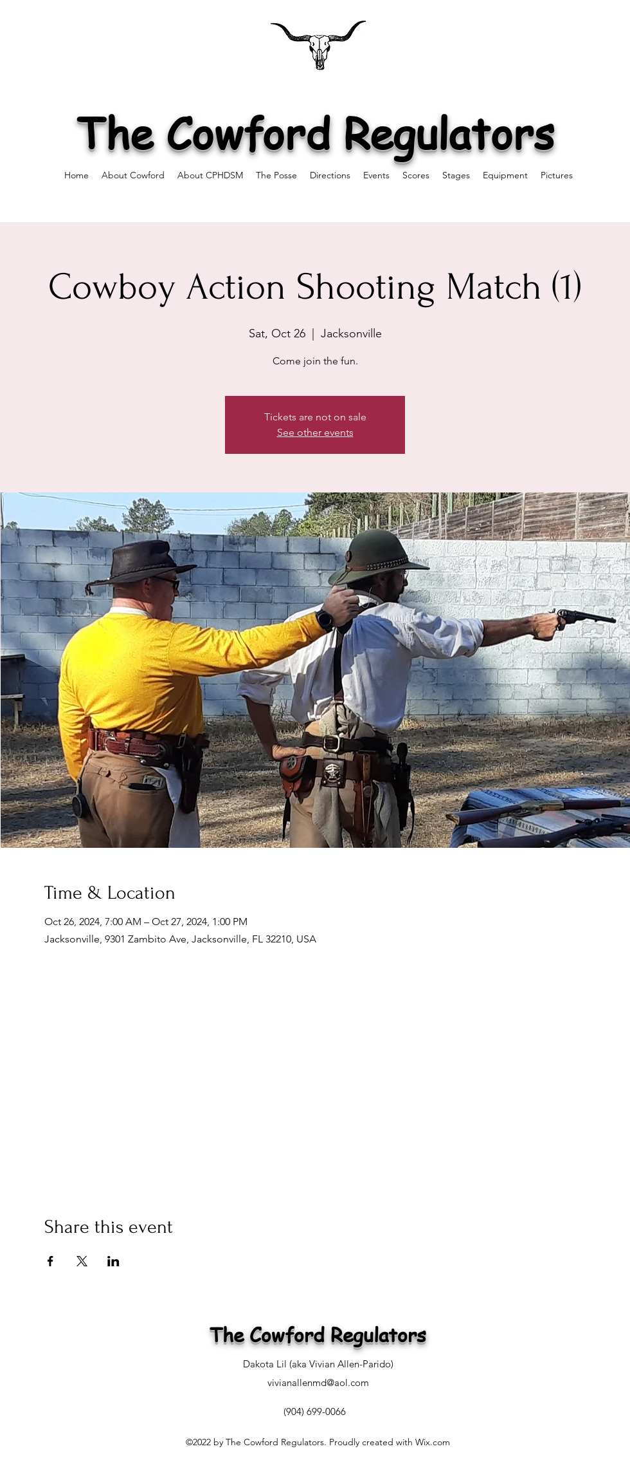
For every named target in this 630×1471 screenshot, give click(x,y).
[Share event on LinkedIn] (113, 1261)
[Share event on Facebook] (50, 1261)
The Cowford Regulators (315, 132)
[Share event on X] (82, 1261)
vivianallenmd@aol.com (318, 1382)
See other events (315, 432)
